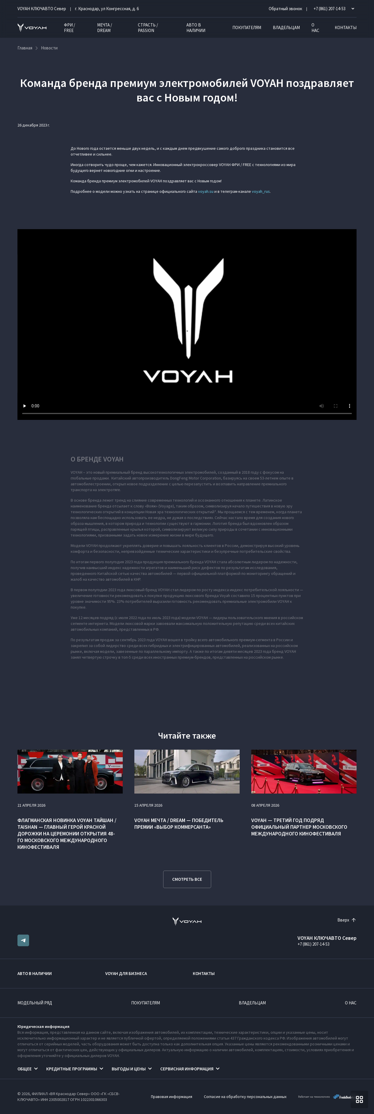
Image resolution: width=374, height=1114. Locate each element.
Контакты (346, 27)
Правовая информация (171, 1096)
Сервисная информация (186, 1069)
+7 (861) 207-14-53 (314, 944)
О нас (315, 27)
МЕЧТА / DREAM (104, 27)
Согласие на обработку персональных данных (245, 1096)
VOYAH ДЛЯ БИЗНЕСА (126, 973)
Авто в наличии (195, 27)
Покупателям (246, 27)
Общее (24, 1069)
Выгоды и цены (129, 1069)
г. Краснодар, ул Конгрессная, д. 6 (107, 8)
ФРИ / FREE (69, 27)
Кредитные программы (71, 1069)
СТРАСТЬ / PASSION (148, 27)
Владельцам (286, 27)
